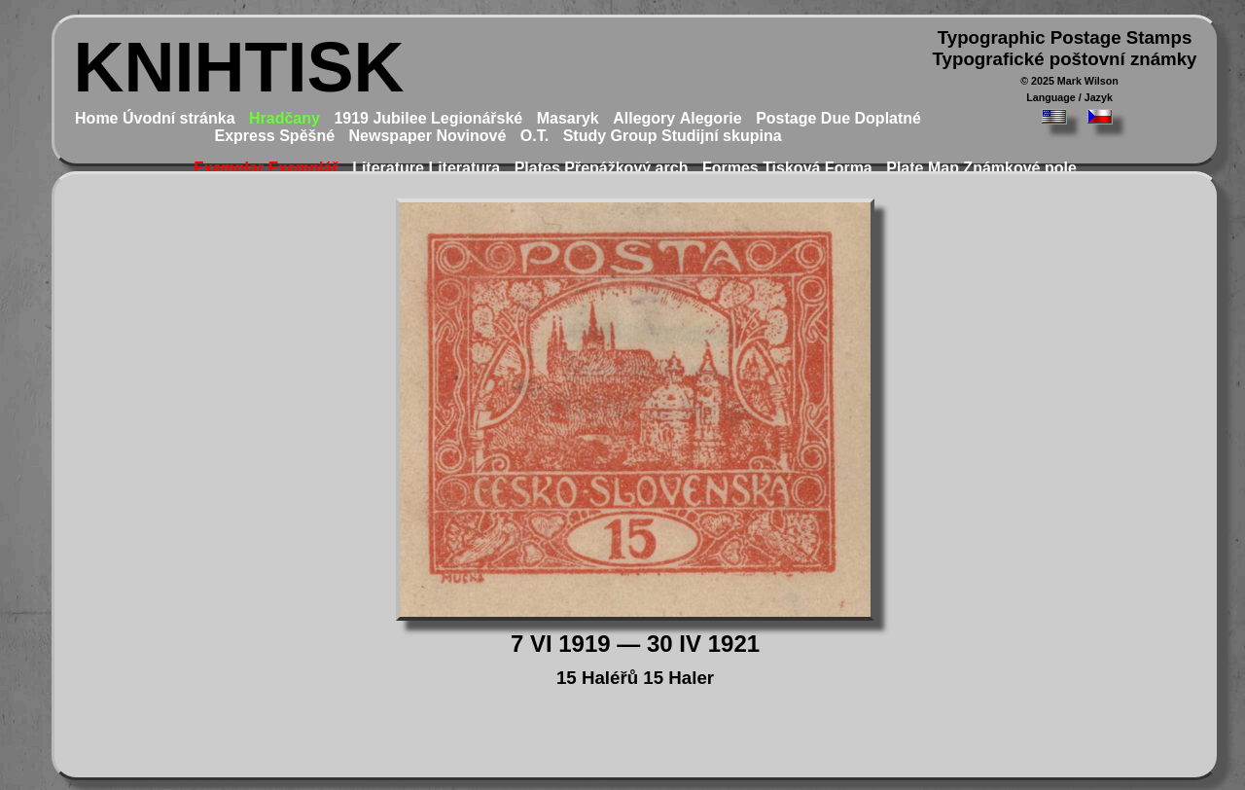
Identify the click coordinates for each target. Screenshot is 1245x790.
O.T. (534, 135)
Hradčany (284, 118)
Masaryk (568, 118)
